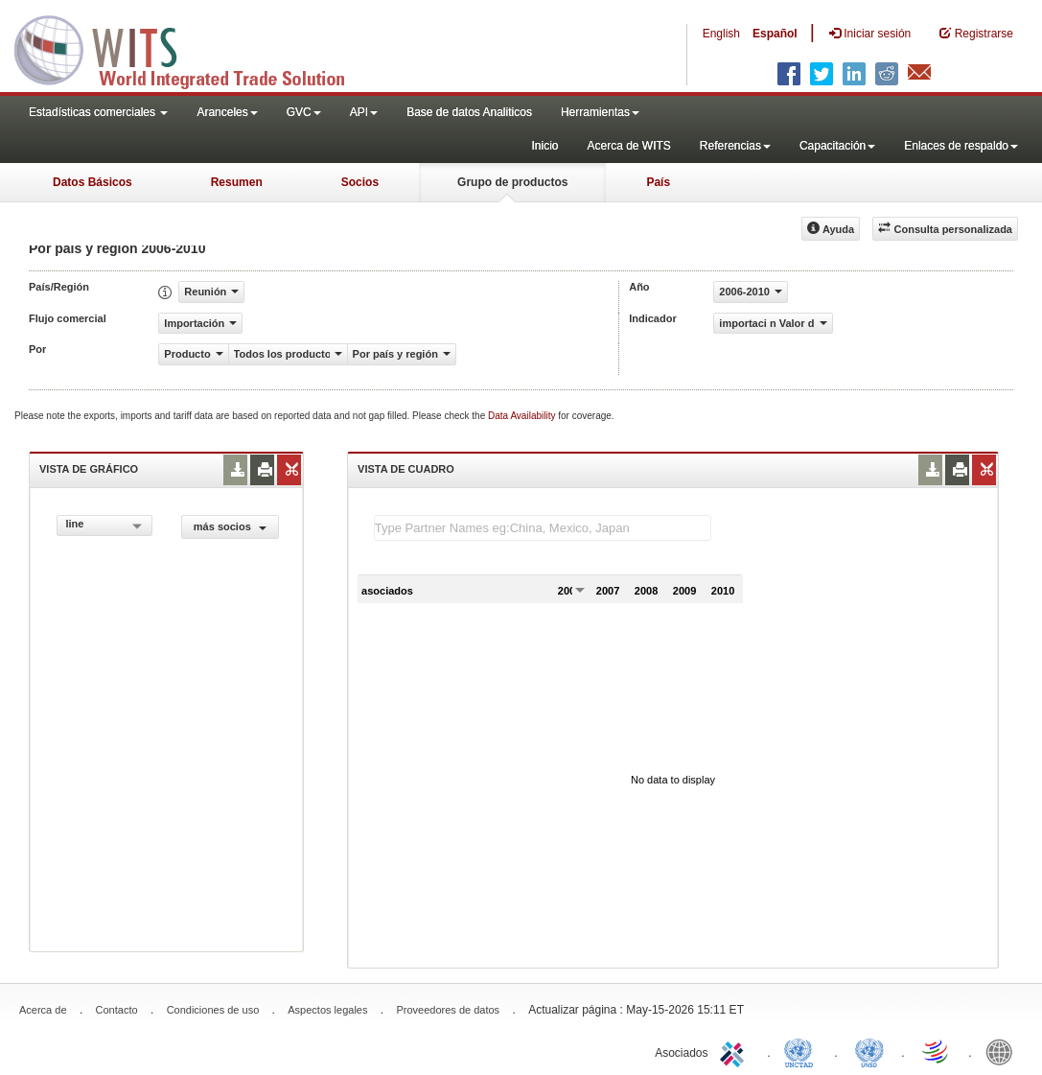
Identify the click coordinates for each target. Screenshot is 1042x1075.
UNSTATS (869, 1051)
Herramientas (600, 112)
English (721, 33)
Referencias (735, 145)
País (658, 182)
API (364, 112)
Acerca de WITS (628, 145)
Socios (360, 182)
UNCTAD (802, 1051)
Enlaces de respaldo (961, 145)
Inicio (544, 145)
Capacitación (837, 145)
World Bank (1003, 1051)
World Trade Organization (936, 1051)
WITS (191, 48)
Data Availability (523, 415)
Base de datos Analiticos (469, 112)
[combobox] (104, 525)
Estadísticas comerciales (98, 112)
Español (775, 33)
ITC (735, 1051)
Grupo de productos (512, 182)
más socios (230, 526)
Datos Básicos (92, 182)
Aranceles (227, 112)
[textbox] (542, 528)
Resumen (237, 182)
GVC (304, 112)
